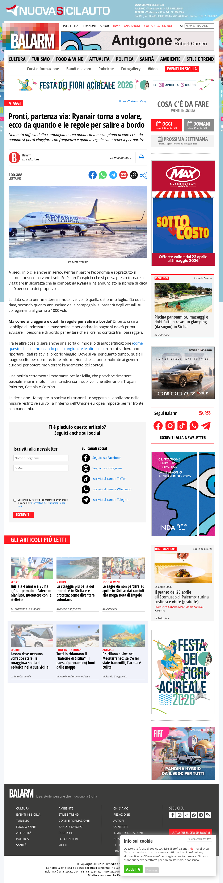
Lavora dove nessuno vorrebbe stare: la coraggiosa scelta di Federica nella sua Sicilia (30, 660)
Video (152, 69)
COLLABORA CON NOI (158, 26)
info (191, 848)
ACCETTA (133, 869)
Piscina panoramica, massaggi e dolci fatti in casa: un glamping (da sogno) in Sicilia (181, 321)
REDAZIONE (89, 26)
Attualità (23, 833)
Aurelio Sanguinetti (70, 609)
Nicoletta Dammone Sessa (74, 676)
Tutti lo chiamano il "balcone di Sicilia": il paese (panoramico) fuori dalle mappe (75, 660)
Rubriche (106, 69)
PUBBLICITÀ (70, 26)
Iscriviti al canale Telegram (106, 499)
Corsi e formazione (43, 69)
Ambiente (66, 808)
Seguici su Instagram (102, 468)
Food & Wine (26, 827)
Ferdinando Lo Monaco (27, 609)
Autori (118, 821)
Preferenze (151, 870)
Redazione (111, 609)
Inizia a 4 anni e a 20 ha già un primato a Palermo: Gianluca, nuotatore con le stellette (31, 593)
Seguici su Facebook (101, 457)
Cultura (22, 808)
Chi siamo (121, 808)
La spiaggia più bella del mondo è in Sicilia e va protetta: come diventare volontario (75, 593)
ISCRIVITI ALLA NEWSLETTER (183, 437)
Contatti (120, 827)
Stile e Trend (69, 814)
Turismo (133, 101)
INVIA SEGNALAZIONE (127, 26)
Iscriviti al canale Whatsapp (106, 489)
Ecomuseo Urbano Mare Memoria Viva (179, 607)
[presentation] (45, 483)
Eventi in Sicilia (28, 814)
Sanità (21, 845)
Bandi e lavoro (78, 69)
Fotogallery (130, 69)
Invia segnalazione (128, 833)
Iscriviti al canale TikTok (104, 478)
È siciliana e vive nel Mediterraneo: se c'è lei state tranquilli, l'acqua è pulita (121, 660)
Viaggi (143, 101)
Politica (22, 839)
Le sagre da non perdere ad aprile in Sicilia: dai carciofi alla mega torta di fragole (123, 591)
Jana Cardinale (22, 676)
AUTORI (105, 26)
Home (122, 101)
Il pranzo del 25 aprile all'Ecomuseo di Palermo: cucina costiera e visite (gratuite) (182, 597)
